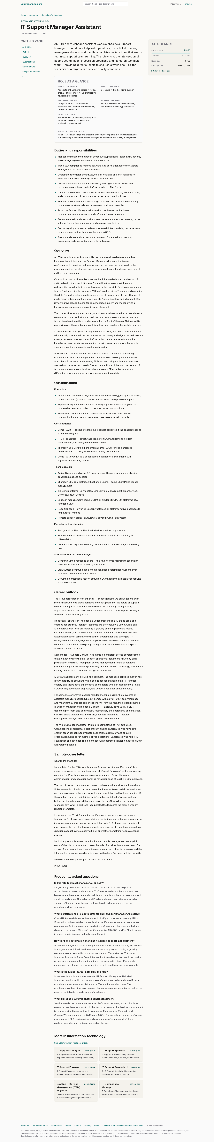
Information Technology (51, 15)
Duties (25, 52)
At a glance (27, 47)
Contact (77, 1125)
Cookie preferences (155, 1125)
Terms (96, 1125)
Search (68, 1125)
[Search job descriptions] (105, 4)
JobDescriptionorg (31, 3)
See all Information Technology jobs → (72, 1043)
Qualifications (28, 62)
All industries (56, 1125)
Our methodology (40, 1125)
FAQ (24, 76)
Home (23, 15)
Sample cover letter (31, 71)
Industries (176, 4)
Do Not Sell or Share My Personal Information (122, 1125)
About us (25, 1125)
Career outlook (29, 66)
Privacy (87, 1125)
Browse (188, 4)
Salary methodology (161, 71)
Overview (26, 57)
